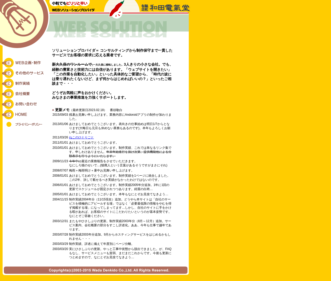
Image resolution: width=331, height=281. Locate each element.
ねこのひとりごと (81, 137)
